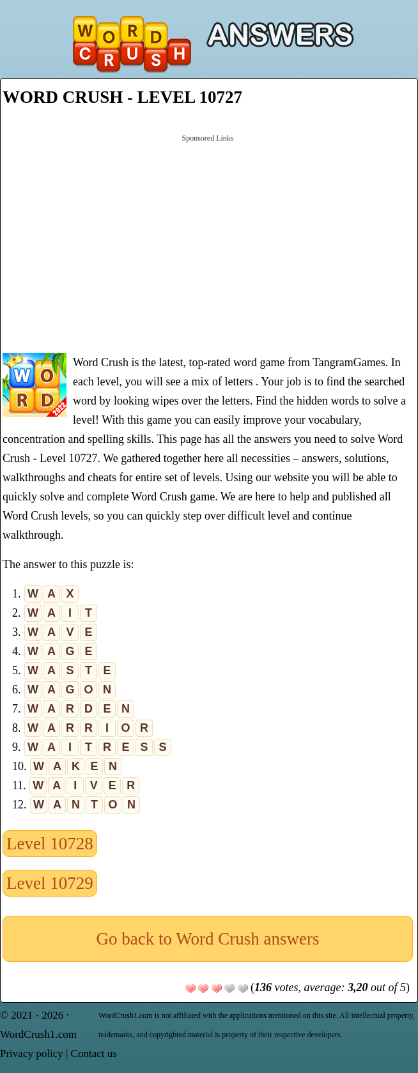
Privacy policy (31, 1053)
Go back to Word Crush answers (207, 938)
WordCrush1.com (38, 1034)
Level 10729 (49, 883)
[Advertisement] (208, 242)
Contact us (94, 1053)
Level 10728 (49, 843)
